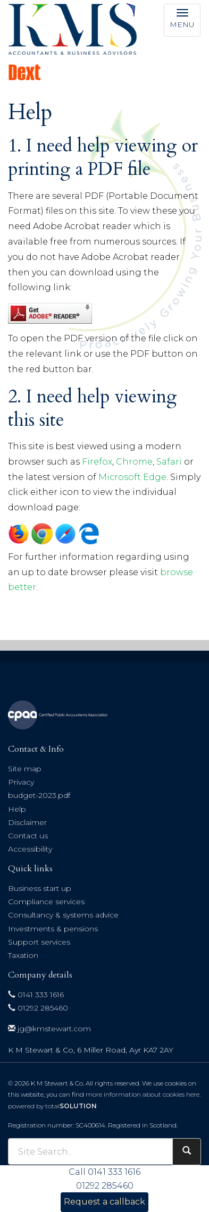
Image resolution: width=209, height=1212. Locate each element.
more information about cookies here (142, 1094)
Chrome (134, 462)
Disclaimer (27, 822)
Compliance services (46, 901)
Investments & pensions (53, 928)
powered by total (52, 1106)
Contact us (28, 835)
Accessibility (30, 849)
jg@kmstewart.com (49, 1028)
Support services (39, 942)
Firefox (97, 462)
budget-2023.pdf (39, 795)
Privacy (21, 782)
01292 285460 (38, 1008)
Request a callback (104, 1202)
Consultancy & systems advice (63, 915)
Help (17, 809)
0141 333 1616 (36, 994)
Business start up (39, 888)
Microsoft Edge (132, 477)
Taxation (23, 955)
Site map (24, 768)
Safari (169, 462)
